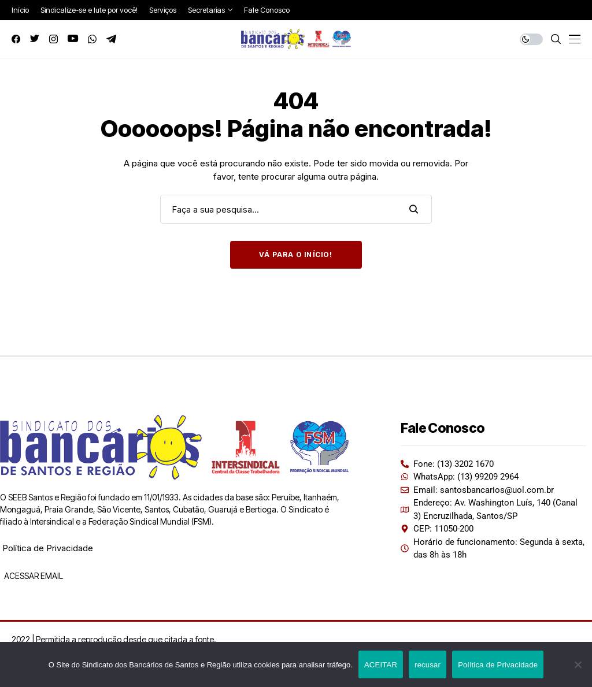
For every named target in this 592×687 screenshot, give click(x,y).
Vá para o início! (295, 254)
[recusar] (577, 664)
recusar (428, 664)
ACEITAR (380, 664)
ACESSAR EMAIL (32, 576)
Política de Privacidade (47, 548)
